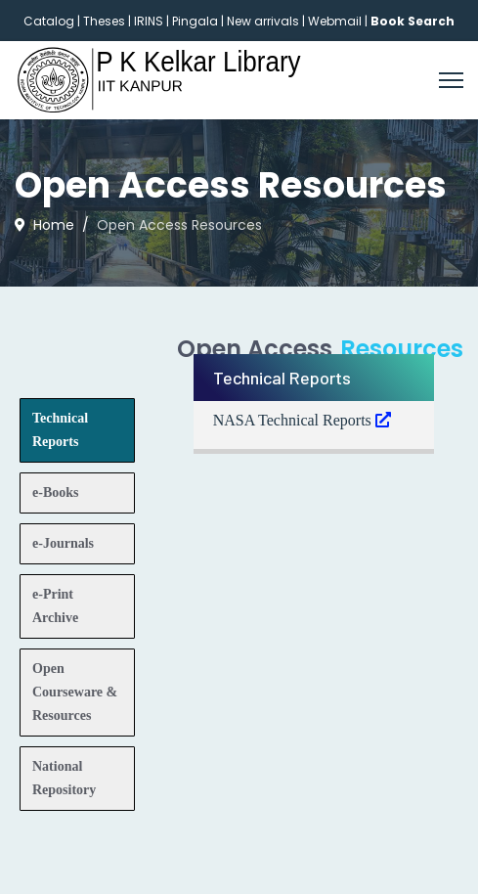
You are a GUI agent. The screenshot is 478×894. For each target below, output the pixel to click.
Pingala (195, 21)
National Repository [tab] (64, 778)
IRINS (150, 21)
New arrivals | (267, 21)
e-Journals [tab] (63, 543)
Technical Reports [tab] (60, 430)
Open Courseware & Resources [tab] (74, 692)
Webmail (335, 21)
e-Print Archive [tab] (55, 606)
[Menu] (451, 80)
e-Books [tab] (55, 492)
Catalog (48, 21)
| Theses (101, 21)
